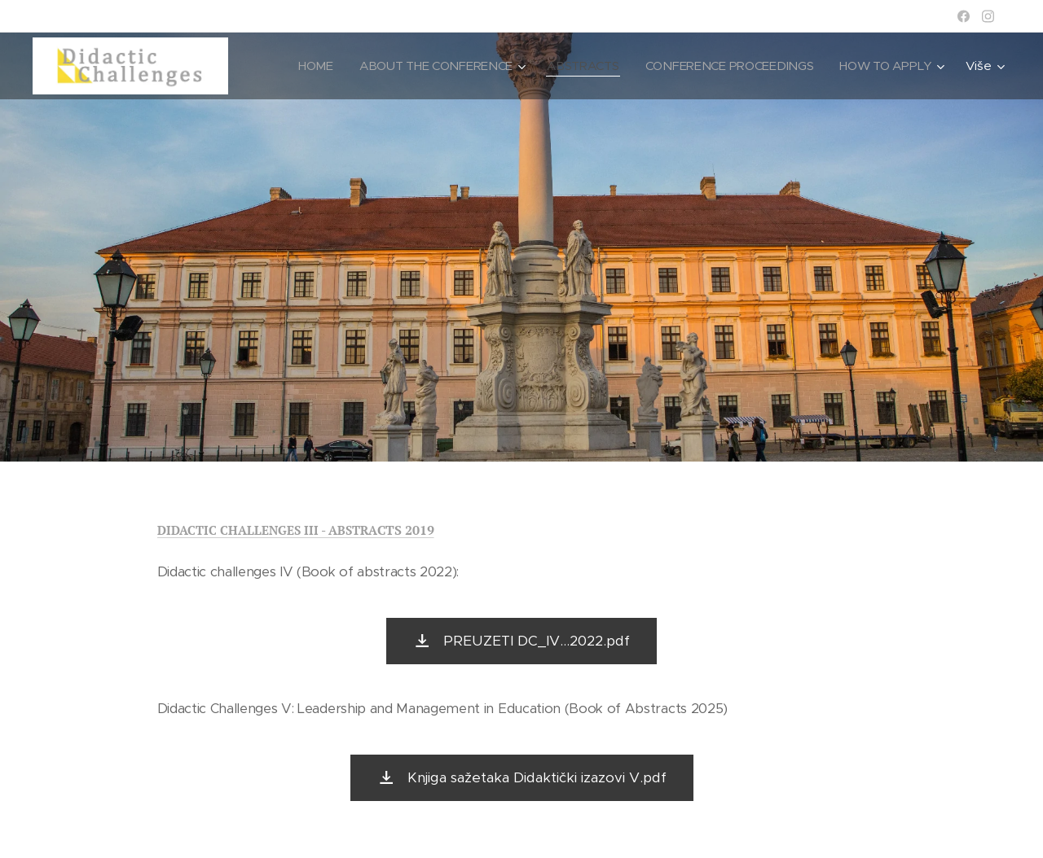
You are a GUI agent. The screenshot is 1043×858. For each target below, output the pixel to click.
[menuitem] (305, 66)
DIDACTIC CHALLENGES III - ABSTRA (267, 530)
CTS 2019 (405, 530)
